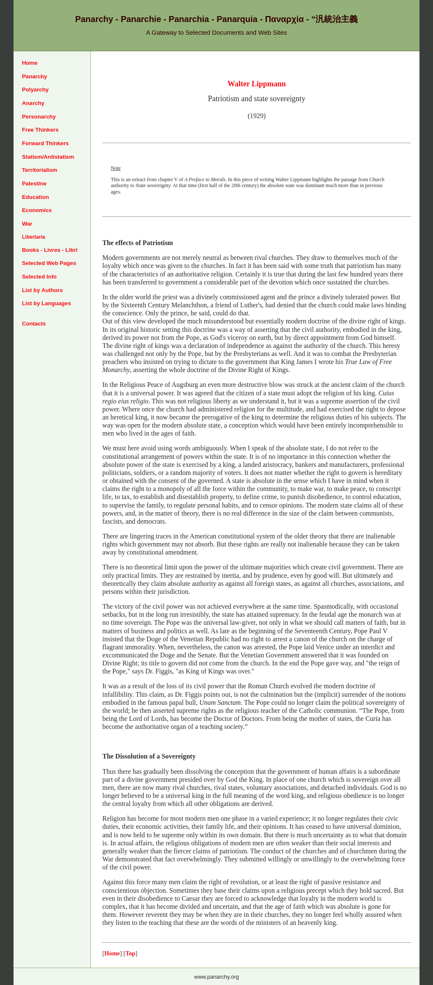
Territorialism (39, 170)
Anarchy (33, 103)
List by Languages (46, 303)
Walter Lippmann (256, 84)
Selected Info (39, 276)
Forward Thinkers (45, 143)
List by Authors (42, 290)
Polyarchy (35, 89)
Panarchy (34, 76)
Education (35, 197)
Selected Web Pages (49, 263)
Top (130, 953)
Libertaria (33, 237)
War (27, 224)
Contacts (34, 323)
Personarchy (39, 116)
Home (30, 63)
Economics (37, 210)
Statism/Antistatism (48, 157)
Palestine (34, 183)
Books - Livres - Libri (49, 250)
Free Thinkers (40, 130)
